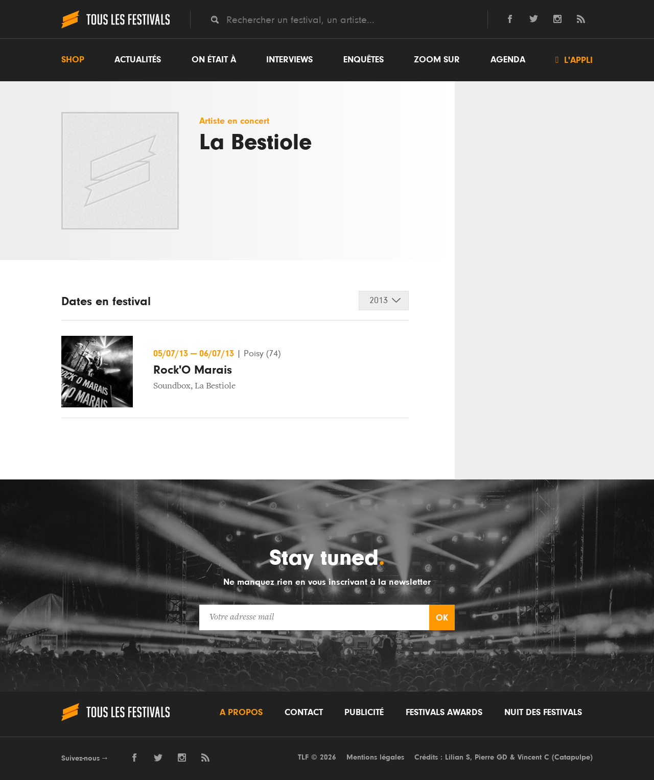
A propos (241, 712)
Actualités (137, 59)
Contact (304, 712)
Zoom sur (437, 59)
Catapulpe (572, 757)
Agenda (508, 59)
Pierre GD (491, 757)
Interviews (289, 59)
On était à (214, 59)
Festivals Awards (444, 712)
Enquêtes (363, 59)
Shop (72, 59)
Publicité (364, 712)
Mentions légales (375, 757)
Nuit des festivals (543, 712)
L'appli (574, 60)
